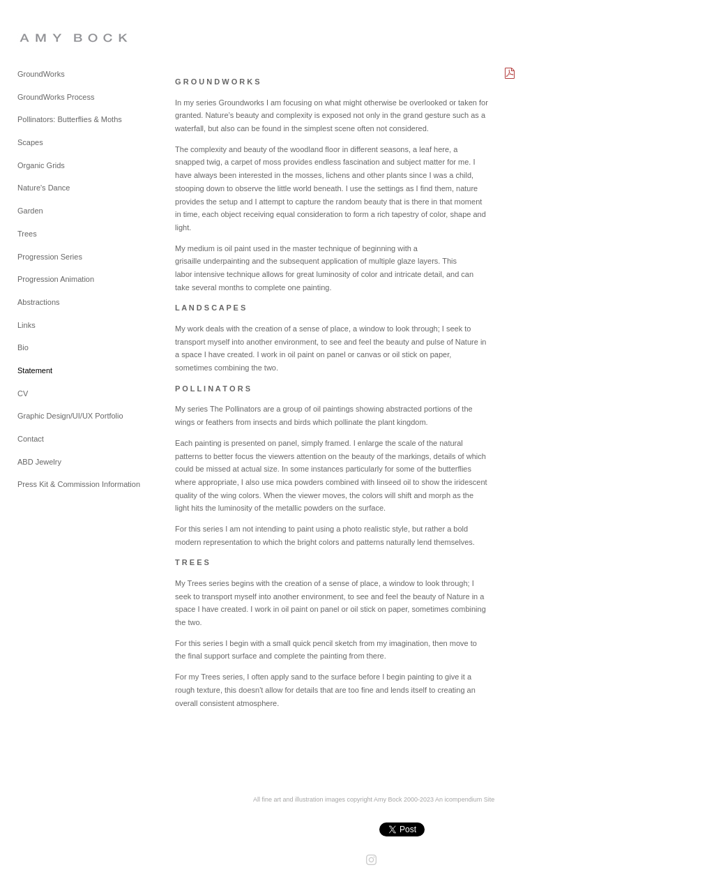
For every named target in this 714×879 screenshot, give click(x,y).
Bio (23, 347)
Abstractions (38, 302)
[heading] (52, 37)
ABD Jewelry (39, 462)
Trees (27, 234)
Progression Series (49, 257)
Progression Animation (55, 279)
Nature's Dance (43, 187)
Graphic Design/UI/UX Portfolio (70, 416)
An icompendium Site (464, 799)
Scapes (30, 142)
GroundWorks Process (55, 97)
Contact (30, 439)
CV (22, 393)
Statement (34, 370)
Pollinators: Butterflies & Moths (69, 119)
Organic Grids (41, 165)
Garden (30, 210)
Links (26, 325)
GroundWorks (41, 74)
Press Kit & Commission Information (78, 484)
